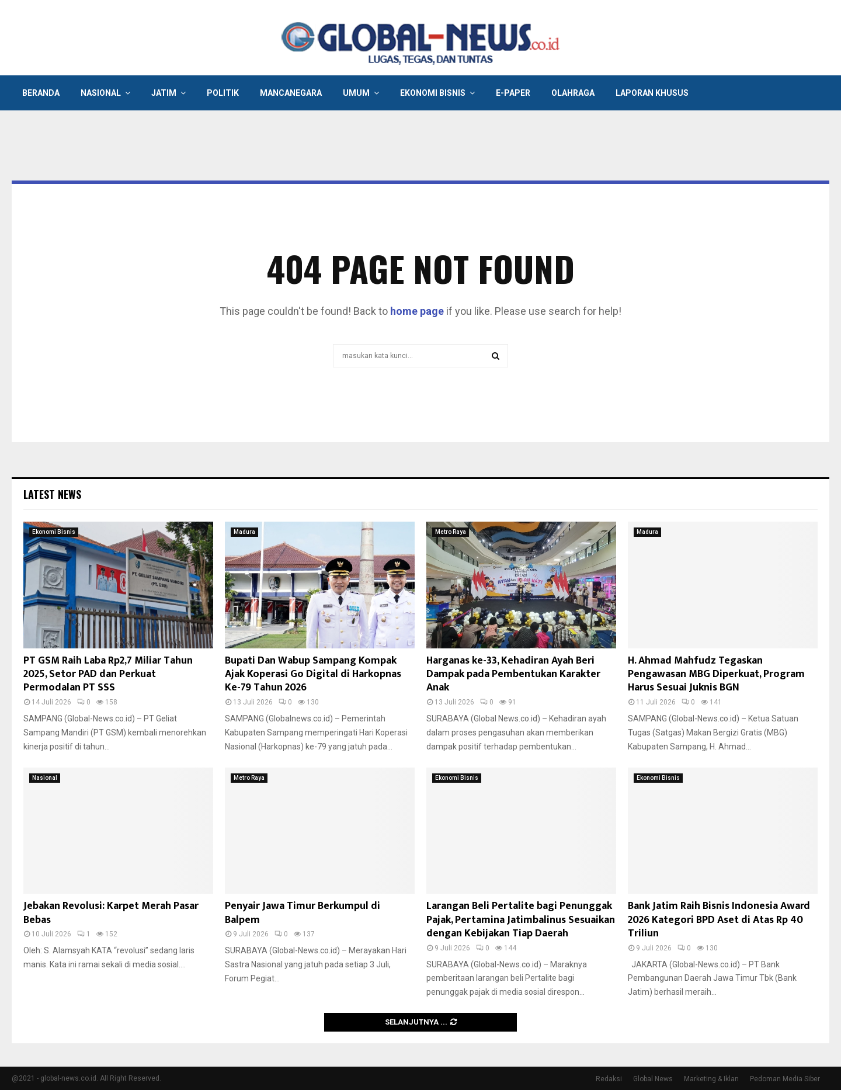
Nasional (101, 93)
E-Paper (513, 93)
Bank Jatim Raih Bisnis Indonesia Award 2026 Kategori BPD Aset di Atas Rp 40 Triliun (719, 919)
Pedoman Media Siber (785, 1079)
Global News (653, 1079)
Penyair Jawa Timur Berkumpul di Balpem (302, 912)
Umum (356, 93)
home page (417, 311)
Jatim (163, 93)
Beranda (41, 93)
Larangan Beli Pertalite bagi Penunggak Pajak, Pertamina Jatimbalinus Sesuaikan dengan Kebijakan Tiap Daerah (520, 919)
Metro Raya (450, 532)
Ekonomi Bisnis (432, 93)
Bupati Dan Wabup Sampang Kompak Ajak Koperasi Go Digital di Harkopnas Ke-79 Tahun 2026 (313, 674)
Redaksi (609, 1079)
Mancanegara (291, 93)
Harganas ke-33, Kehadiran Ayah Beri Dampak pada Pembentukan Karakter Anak (513, 674)
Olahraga (573, 93)
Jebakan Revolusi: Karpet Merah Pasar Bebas (111, 912)
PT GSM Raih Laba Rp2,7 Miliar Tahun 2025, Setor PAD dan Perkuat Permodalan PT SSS (108, 674)
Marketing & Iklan (711, 1079)
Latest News (52, 494)
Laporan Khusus (652, 93)
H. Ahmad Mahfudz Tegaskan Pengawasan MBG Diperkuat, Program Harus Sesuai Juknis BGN (716, 674)
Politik (223, 93)
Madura (244, 532)
